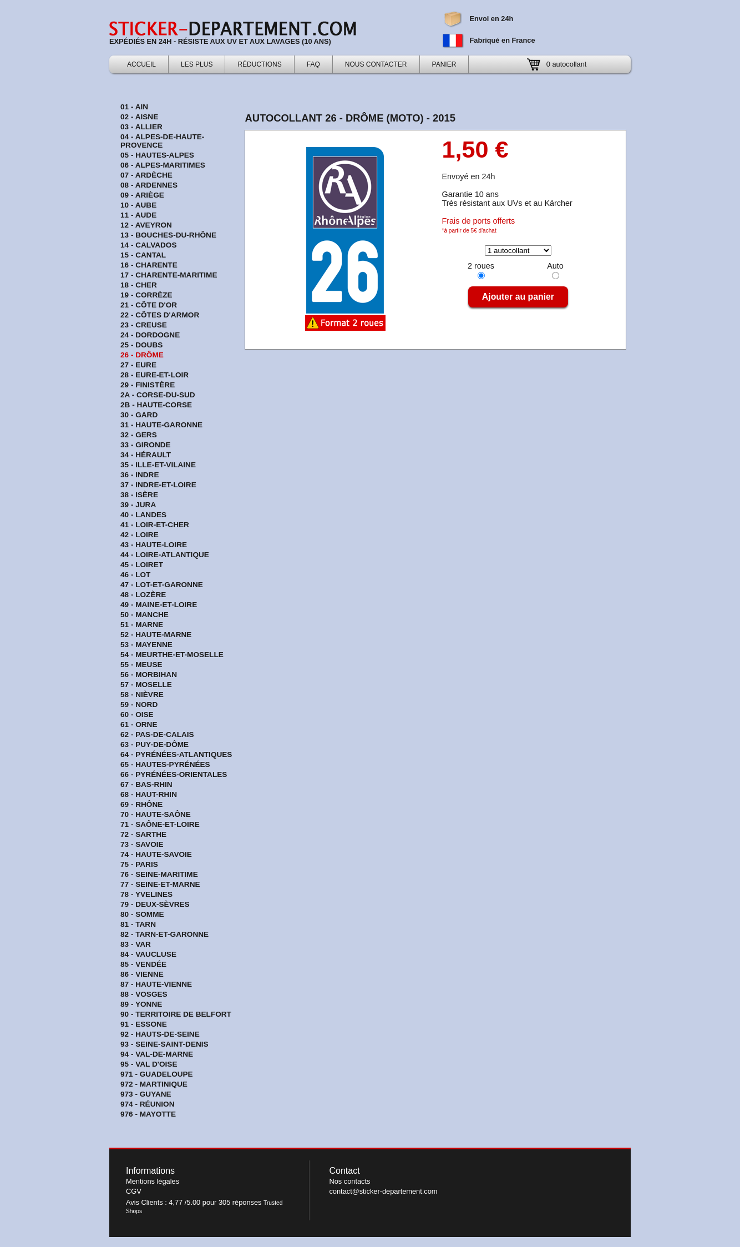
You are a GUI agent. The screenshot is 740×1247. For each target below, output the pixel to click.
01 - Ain (134, 107)
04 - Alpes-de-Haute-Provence (162, 141)
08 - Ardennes (149, 185)
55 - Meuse (141, 664)
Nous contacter (376, 64)
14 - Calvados (148, 245)
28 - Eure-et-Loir (154, 375)
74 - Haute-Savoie (156, 854)
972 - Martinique (153, 1084)
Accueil (141, 64)
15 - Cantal (143, 255)
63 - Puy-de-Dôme (154, 744)
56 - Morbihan (148, 674)
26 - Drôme (142, 355)
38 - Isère (139, 495)
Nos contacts (349, 1181)
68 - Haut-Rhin (148, 794)
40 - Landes (143, 515)
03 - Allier (141, 127)
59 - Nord (139, 704)
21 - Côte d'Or (148, 305)
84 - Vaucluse (148, 954)
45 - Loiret (141, 565)
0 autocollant (566, 64)
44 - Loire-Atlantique (164, 555)
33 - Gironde (145, 445)
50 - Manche (144, 614)
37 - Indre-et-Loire (158, 485)
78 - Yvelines (146, 894)
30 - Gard (139, 415)
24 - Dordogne (150, 335)
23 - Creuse (143, 325)
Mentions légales (152, 1181)
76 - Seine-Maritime (159, 874)
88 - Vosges (144, 994)
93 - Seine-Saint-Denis (164, 1044)
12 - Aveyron (146, 225)
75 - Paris (139, 864)
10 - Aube (138, 205)
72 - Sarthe (143, 834)
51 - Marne (141, 624)
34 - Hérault (145, 455)
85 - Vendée (143, 964)
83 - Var (135, 944)
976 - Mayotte (148, 1114)
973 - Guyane (145, 1094)
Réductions (259, 64)
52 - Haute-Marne (155, 634)
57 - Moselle (146, 684)
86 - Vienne (142, 974)
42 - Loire (139, 535)
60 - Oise (137, 714)
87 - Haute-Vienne (156, 984)
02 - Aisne (139, 117)
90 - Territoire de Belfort (175, 1014)
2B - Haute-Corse (156, 405)
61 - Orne (138, 724)
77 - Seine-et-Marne (160, 884)
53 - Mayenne (146, 644)
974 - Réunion (147, 1104)
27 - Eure (138, 365)
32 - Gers (138, 435)
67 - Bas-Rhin (146, 784)
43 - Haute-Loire (153, 545)
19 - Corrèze (146, 295)
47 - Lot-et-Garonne (161, 584)
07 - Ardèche (146, 175)
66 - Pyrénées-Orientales (173, 774)
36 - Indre (139, 475)
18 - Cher (138, 285)
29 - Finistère (147, 385)
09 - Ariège (142, 195)
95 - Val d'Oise (148, 1064)
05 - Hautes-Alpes (157, 155)
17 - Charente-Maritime (168, 275)
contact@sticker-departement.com (383, 1191)
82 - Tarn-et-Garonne (164, 934)
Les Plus (196, 64)
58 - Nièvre (142, 694)
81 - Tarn (138, 924)
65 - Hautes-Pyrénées (165, 764)
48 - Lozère (143, 594)
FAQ (313, 64)
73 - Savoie (142, 844)
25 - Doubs (141, 345)
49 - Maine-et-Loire (158, 604)
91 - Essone (143, 1024)
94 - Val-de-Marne (156, 1054)
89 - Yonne (141, 1004)
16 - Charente (149, 265)
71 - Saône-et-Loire (160, 824)
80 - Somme (142, 914)
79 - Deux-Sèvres (155, 904)
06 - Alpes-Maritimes (162, 165)
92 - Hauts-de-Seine (160, 1034)
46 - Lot (135, 575)
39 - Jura (138, 505)
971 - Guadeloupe (156, 1074)
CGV (133, 1191)
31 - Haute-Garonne (161, 425)
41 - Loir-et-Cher (154, 525)
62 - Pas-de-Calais (157, 734)
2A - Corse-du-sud (157, 395)
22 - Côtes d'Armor (159, 315)
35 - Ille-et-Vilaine (158, 465)
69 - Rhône (141, 804)
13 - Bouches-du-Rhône (168, 235)
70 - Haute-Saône (155, 814)
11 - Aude (138, 215)
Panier (444, 64)
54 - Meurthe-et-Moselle (172, 654)
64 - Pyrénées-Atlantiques (176, 754)
